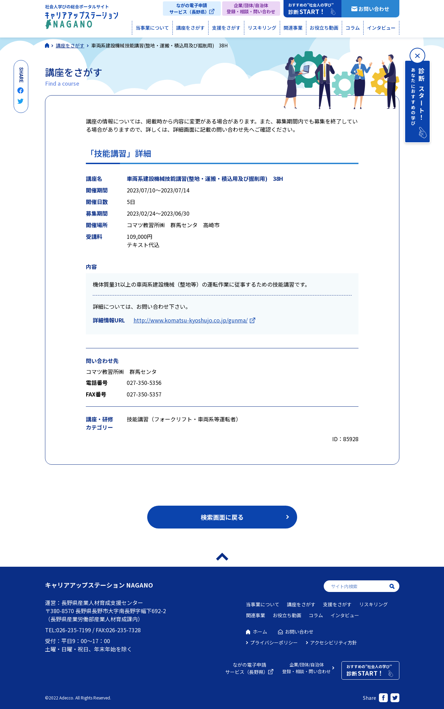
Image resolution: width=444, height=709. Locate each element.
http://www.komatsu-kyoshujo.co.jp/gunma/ (191, 320)
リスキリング (262, 27)
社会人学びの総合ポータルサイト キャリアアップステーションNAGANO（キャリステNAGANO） (81, 18)
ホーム (260, 631)
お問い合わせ (373, 8)
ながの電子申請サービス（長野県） (189, 8)
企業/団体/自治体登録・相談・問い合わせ (251, 8)
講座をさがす (190, 27)
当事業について (152, 27)
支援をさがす (226, 27)
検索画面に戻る (222, 516)
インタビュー (381, 27)
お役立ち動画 (324, 27)
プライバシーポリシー (274, 642)
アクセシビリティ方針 (333, 642)
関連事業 (293, 27)
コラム (353, 27)
